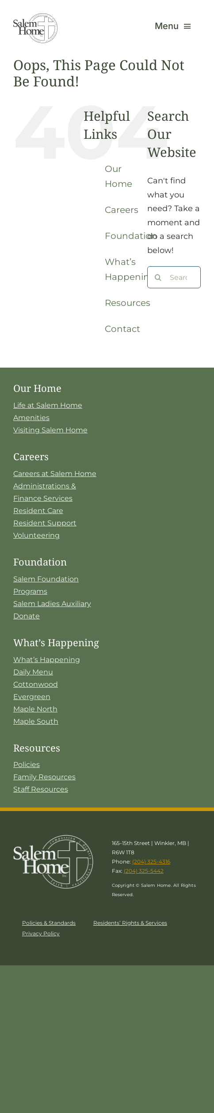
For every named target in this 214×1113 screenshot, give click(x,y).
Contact (122, 329)
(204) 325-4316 (151, 861)
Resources (127, 303)
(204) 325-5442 (144, 870)
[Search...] (174, 277)
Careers (121, 210)
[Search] (158, 277)
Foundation (131, 236)
